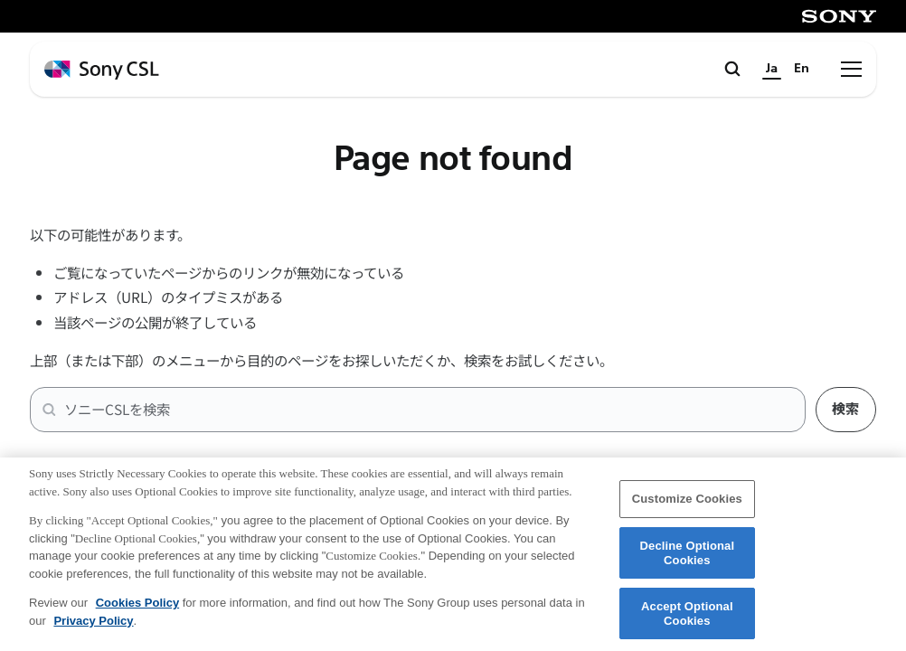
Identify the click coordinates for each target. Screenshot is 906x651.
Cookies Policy (137, 611)
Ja (772, 68)
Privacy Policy (93, 629)
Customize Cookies (687, 507)
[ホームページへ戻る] (101, 70)
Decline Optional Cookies (687, 561)
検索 (845, 409)
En (801, 68)
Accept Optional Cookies (687, 623)
